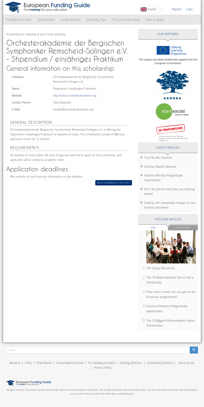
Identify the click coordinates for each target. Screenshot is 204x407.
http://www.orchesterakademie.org (74, 95)
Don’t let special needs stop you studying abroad (169, 191)
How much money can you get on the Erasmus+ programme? (171, 294)
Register (177, 9)
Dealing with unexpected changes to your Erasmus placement (170, 205)
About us (14, 363)
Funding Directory (131, 363)
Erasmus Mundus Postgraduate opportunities (163, 178)
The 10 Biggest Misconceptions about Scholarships (170, 323)
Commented (183, 227)
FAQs (28, 363)
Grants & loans (70, 20)
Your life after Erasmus (158, 157)
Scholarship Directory (160, 363)
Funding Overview (18, 20)
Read (159, 227)
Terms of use (186, 363)
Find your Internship (125, 20)
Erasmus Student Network (160, 166)
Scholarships (46, 20)
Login (189, 9)
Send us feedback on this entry (113, 182)
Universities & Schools (70, 363)
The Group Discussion (160, 268)
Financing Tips (96, 20)
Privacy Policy (103, 367)
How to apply (155, 20)
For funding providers (101, 363)
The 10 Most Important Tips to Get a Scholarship (169, 280)
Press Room (44, 363)
